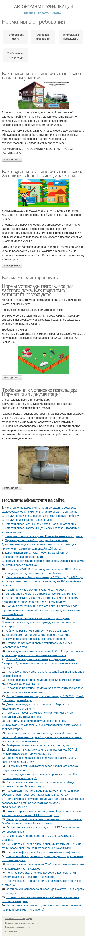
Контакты (9, 923)
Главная (29, 13)
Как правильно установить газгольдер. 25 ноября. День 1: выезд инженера (42, 173)
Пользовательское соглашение (26, 923)
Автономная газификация (43, 6)
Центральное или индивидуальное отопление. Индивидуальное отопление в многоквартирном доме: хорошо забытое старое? (42, 725)
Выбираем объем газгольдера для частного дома (38, 745)
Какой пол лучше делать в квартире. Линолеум (36, 589)
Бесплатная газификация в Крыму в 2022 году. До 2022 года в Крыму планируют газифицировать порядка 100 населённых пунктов (42, 581)
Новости (43, 13)
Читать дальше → (12, 159)
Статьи (57, 13)
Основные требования (43, 36)
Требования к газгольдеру (71, 36)
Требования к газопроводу (15, 55)
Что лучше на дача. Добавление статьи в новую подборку (42, 515)
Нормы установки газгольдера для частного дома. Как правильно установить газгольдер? (38, 290)
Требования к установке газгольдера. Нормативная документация (40, 392)
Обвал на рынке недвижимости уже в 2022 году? (37, 630)
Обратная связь (11, 932)
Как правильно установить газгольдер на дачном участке (41, 75)
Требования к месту (15, 36)
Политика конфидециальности (17, 927)
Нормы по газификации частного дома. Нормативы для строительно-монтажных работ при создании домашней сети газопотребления (41, 610)
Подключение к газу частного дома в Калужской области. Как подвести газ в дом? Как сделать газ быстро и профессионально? (43, 802)
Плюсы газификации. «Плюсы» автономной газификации (43, 852)
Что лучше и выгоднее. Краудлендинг (29, 519)
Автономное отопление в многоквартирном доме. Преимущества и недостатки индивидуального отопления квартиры (38, 622)
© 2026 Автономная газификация (18, 919)
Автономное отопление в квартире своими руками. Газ (41, 593)
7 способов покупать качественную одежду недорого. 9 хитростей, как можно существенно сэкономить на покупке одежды (40, 663)
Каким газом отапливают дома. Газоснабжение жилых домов (44, 536)
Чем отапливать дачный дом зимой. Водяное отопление (41, 524)
